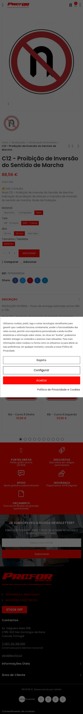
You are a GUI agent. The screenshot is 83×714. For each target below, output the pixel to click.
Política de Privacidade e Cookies (58, 389)
